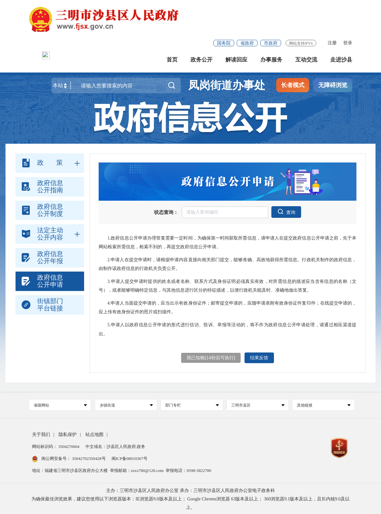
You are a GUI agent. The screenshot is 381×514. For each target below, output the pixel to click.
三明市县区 (258, 404)
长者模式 (292, 87)
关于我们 (41, 433)
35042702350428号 (89, 457)
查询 (286, 211)
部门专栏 (192, 404)
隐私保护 (68, 433)
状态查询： (166, 212)
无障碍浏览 (332, 87)
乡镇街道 (126, 404)
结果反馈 (259, 357)
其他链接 (323, 404)
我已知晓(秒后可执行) (211, 357)
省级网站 (60, 404)
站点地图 (94, 433)
